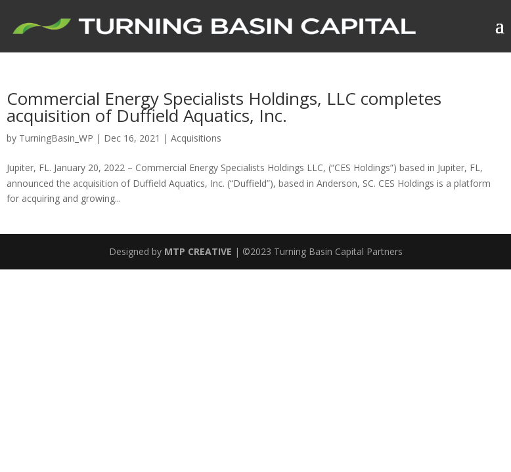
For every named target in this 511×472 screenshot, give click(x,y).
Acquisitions (196, 138)
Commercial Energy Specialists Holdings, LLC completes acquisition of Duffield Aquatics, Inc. (224, 107)
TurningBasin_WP (56, 138)
